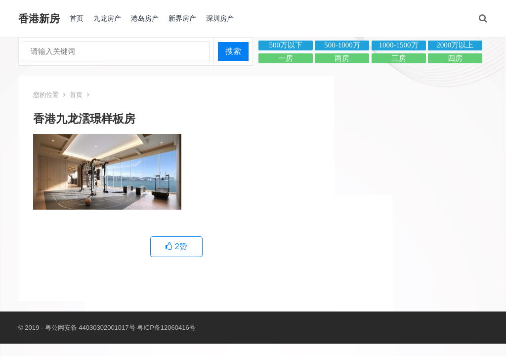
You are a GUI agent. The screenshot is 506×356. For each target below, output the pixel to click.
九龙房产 (107, 18)
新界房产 (182, 18)
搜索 (233, 51)
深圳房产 (220, 18)
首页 (77, 18)
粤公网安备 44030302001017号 (90, 327)
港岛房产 (145, 18)
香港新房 (39, 18)
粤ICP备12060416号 (166, 327)
